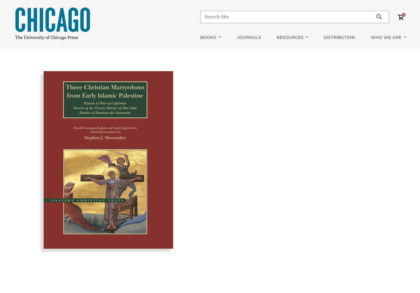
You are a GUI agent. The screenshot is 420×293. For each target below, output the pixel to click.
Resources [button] (291, 37)
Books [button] (208, 37)
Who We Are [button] (387, 37)
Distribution (339, 37)
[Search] (284, 17)
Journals (249, 37)
